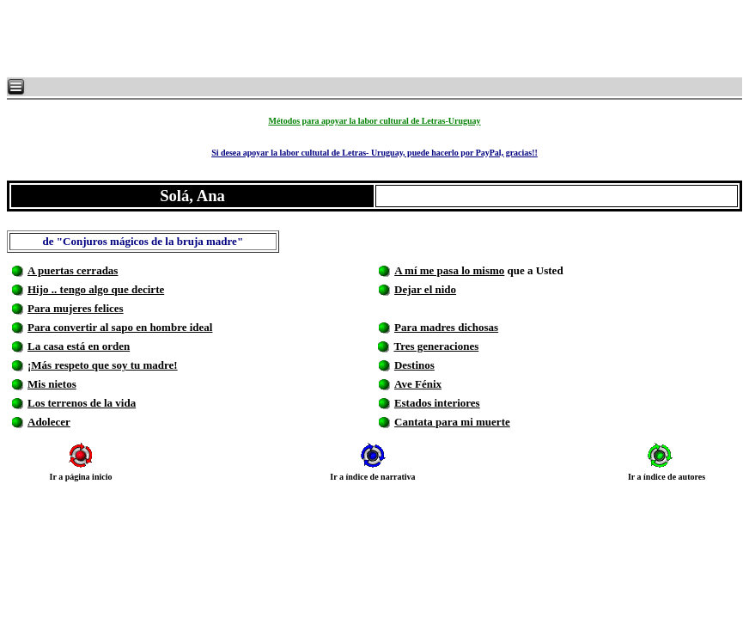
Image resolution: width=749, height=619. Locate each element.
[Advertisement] (215, 38)
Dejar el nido (425, 289)
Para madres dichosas (446, 327)
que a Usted (533, 270)
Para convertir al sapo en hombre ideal (119, 327)
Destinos (414, 365)
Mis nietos (51, 383)
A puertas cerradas (72, 270)
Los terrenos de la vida (81, 402)
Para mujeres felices (75, 308)
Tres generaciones (435, 346)
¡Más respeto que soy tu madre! (102, 365)
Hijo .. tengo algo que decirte (95, 289)
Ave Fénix (417, 383)
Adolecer (48, 421)
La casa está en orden (78, 346)
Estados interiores (437, 402)
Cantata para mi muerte (452, 421)
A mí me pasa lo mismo (449, 270)
